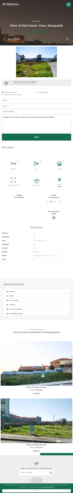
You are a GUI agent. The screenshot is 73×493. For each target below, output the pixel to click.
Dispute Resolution (36, 480)
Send (36, 137)
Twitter (51, 202)
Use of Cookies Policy (48, 487)
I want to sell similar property (13, 95)
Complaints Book (36, 482)
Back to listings (12, 39)
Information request (10, 92)
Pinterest (59, 202)
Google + (55, 202)
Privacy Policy (36, 478)
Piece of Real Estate (36, 387)
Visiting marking (43, 92)
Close (36, 491)
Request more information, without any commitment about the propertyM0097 (36, 123)
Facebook (47, 202)
